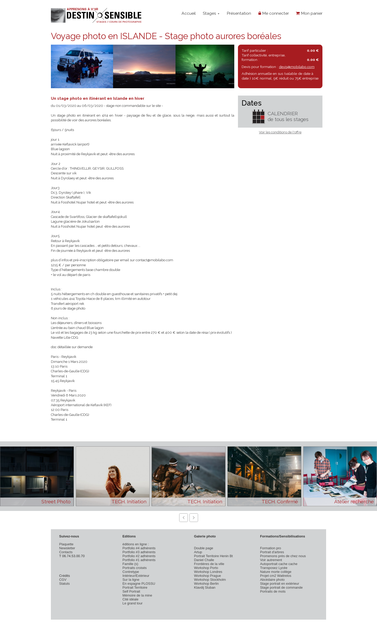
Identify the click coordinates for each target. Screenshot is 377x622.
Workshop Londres (208, 572)
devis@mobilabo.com (297, 67)
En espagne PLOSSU (139, 584)
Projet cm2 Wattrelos (275, 576)
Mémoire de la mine (137, 595)
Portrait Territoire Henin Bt (213, 556)
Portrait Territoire (135, 587)
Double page (203, 548)
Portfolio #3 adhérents (139, 552)
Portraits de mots (272, 591)
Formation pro (270, 548)
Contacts (66, 552)
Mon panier (309, 13)
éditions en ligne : (136, 544)
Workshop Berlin (206, 584)
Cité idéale (131, 599)
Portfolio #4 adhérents (139, 548)
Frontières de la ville (209, 564)
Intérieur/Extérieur (136, 576)
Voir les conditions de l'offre (280, 132)
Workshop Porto (206, 568)
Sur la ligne (131, 580)
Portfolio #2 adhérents (139, 556)
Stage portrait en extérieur (279, 584)
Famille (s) (130, 564)
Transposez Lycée (273, 568)
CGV (63, 580)
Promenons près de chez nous (283, 556)
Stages (211, 13)
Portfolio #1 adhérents (139, 560)
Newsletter (67, 548)
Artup (198, 552)
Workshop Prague (207, 576)
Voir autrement (271, 560)
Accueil (189, 13)
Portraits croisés (135, 568)
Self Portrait (131, 591)
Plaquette (66, 544)
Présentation (239, 13)
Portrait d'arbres (272, 552)
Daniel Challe (204, 560)
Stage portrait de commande (281, 587)
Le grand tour (133, 603)
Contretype (131, 572)
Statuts (64, 584)
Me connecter (273, 13)
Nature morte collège (275, 572)
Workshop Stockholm (210, 580)
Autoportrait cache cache (278, 564)
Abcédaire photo (272, 580)
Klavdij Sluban (204, 587)
